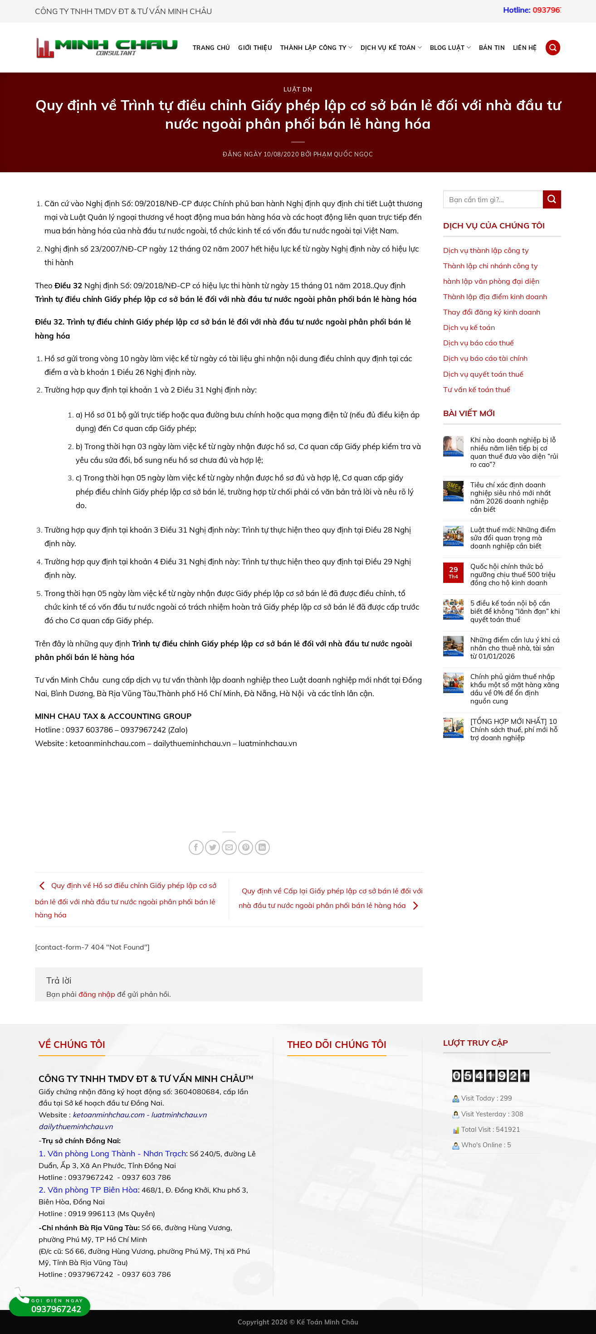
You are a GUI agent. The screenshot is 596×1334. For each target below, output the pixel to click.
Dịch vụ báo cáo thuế (478, 342)
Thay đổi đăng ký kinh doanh (491, 311)
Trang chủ (211, 47)
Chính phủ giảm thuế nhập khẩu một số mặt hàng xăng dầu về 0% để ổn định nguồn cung (514, 689)
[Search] (553, 47)
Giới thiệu (255, 47)
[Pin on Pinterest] (245, 847)
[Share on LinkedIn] (262, 847)
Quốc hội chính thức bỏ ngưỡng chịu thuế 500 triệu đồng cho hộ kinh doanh (513, 575)
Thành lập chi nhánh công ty (490, 265)
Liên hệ (525, 47)
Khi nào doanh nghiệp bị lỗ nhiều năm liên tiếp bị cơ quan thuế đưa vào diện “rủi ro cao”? (514, 452)
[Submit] (552, 199)
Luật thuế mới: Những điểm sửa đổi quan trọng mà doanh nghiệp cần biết (513, 538)
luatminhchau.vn (178, 1114)
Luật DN (298, 89)
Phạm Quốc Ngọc (343, 154)
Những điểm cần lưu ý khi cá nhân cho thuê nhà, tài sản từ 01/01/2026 (515, 648)
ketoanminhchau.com (108, 1114)
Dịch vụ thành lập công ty (486, 250)
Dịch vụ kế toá (467, 327)
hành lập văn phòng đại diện (491, 281)
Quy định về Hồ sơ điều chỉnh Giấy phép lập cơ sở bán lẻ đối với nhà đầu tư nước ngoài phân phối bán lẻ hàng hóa (125, 900)
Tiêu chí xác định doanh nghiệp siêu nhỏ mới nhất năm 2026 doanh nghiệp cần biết (510, 497)
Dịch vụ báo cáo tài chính (485, 358)
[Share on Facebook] (196, 847)
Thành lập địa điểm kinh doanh (495, 296)
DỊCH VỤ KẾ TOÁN (391, 47)
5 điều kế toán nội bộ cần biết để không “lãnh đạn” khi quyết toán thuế (515, 611)
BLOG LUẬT (450, 47)
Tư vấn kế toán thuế (476, 389)
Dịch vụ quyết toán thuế (483, 373)
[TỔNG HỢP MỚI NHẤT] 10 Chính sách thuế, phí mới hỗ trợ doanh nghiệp (514, 730)
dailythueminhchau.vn (75, 1126)
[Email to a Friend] (229, 847)
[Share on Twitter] (212, 847)
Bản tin (492, 47)
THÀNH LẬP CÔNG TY (316, 47)
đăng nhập (96, 994)
